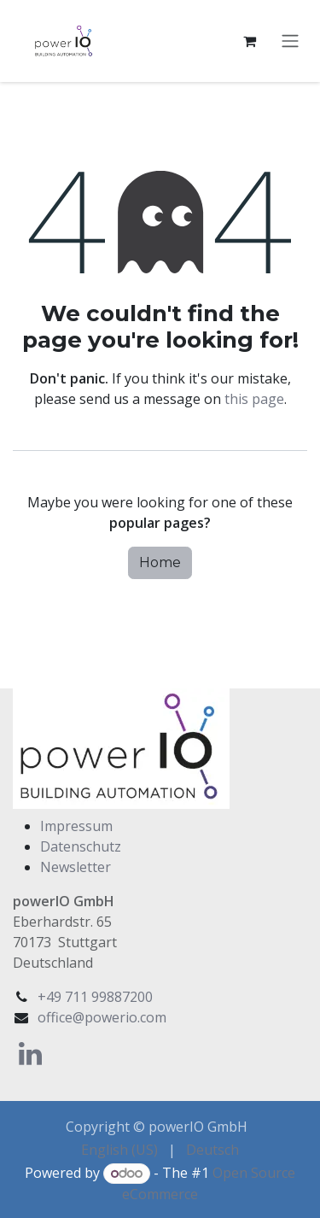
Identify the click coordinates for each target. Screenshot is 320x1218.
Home (160, 562)
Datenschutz (80, 846)
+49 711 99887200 (95, 996)
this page (254, 398)
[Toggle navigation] (290, 41)
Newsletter (75, 867)
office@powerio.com (102, 1017)
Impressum (76, 826)
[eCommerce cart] (249, 41)
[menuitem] (119, 1149)
